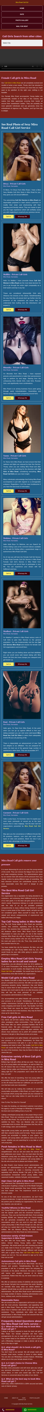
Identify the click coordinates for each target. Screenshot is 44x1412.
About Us (15, 1398)
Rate (22, 14)
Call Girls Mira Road (31, 1252)
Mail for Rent (22, 26)
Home (22, 8)
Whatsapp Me (22, 216)
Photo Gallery (22, 20)
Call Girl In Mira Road (29, 1149)
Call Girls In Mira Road (13, 83)
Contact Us (22, 1399)
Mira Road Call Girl (22, 2)
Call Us (8, 216)
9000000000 (10, 1410)
